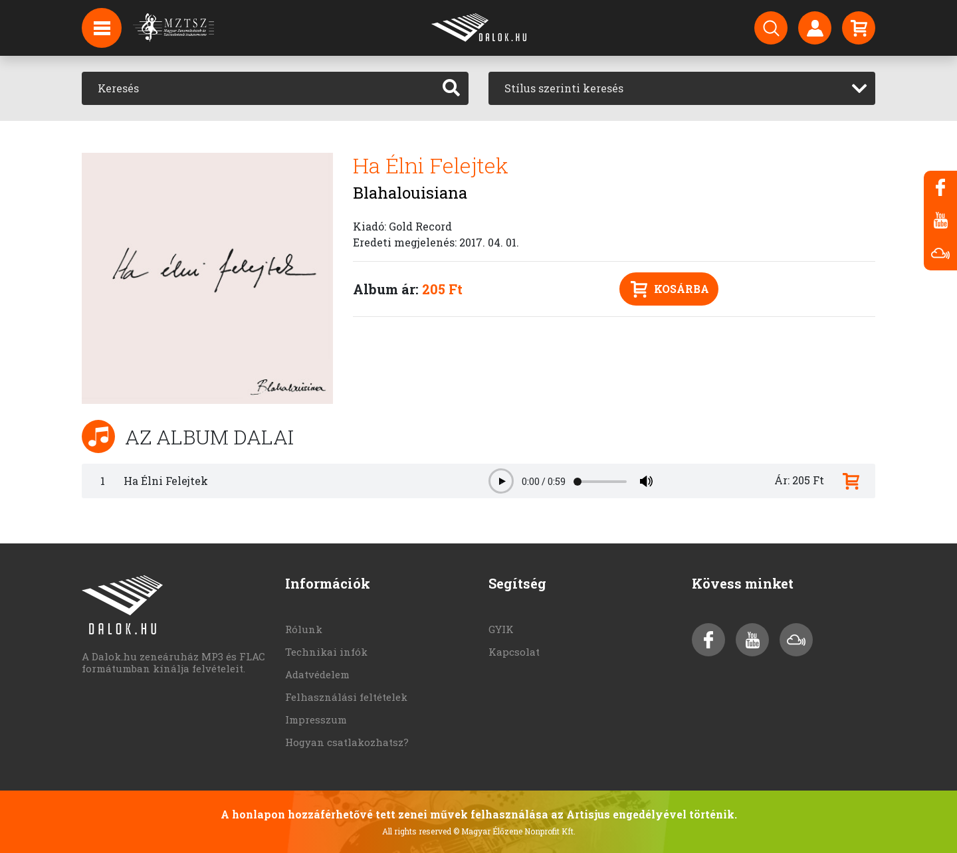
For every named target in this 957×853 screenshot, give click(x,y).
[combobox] (681, 88)
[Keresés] (258, 88)
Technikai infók (326, 651)
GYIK (501, 629)
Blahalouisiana (410, 192)
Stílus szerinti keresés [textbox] (563, 88)
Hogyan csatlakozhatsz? (347, 742)
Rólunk (303, 629)
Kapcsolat (514, 651)
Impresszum (316, 719)
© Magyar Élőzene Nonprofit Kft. (514, 831)
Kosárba (670, 289)
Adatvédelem (317, 674)
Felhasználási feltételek (346, 697)
